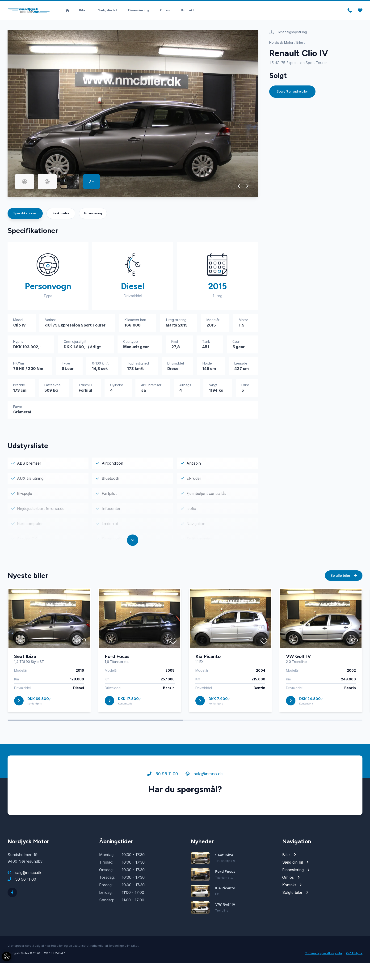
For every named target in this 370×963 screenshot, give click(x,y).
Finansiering (138, 9)
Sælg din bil (107, 9)
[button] (239, 186)
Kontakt (187, 9)
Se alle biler (344, 577)
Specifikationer (25, 214)
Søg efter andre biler (292, 92)
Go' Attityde (354, 953)
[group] (133, 113)
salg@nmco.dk (204, 774)
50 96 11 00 (162, 774)
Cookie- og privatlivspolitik (323, 953)
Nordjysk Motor (281, 43)
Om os (165, 9)
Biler (83, 9)
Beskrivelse (60, 214)
